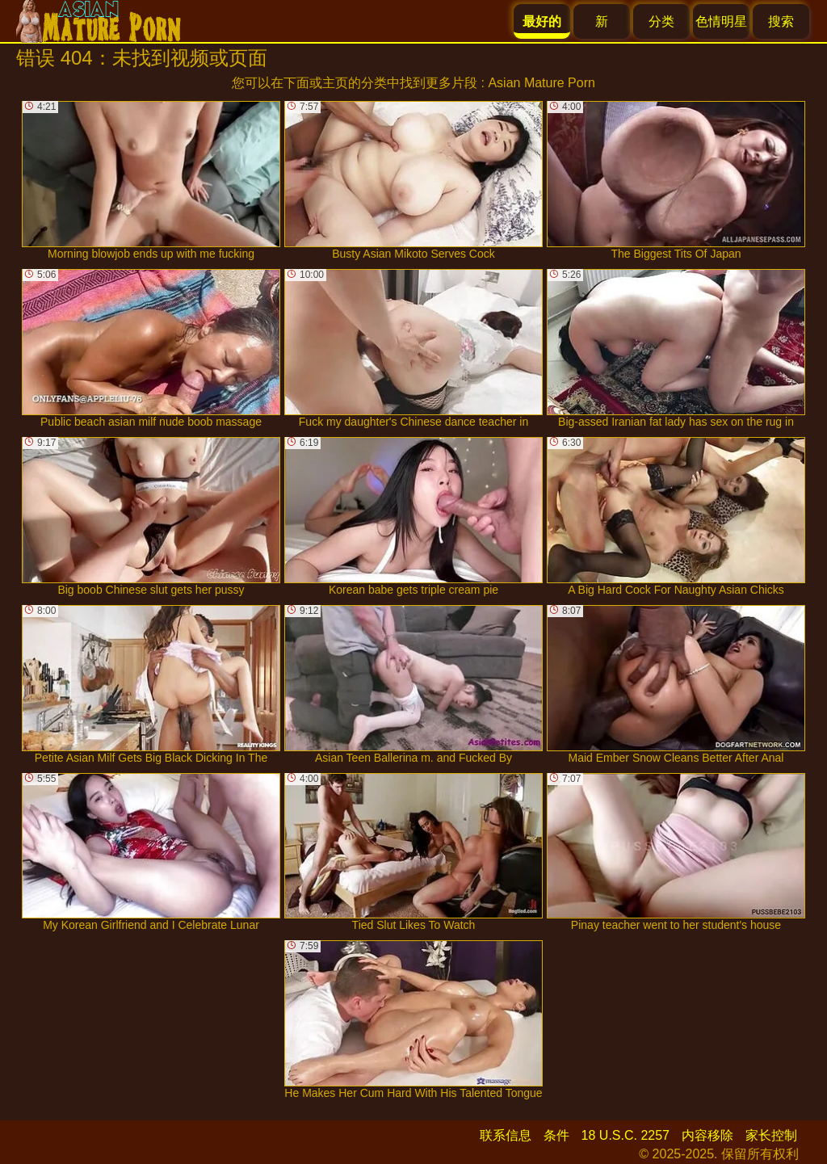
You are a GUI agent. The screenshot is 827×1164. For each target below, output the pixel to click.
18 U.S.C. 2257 (625, 1135)
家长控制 (771, 1135)
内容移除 (707, 1135)
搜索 (781, 21)
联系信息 (505, 1135)
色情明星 (721, 21)
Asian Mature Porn (541, 83)
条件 (556, 1135)
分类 (661, 21)
